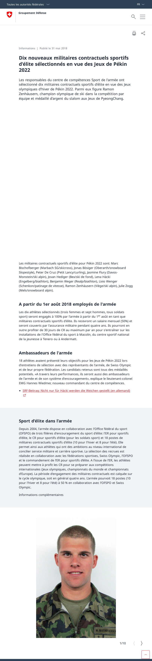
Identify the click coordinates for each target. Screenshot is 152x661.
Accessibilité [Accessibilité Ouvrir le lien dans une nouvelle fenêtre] (75, 655)
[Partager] (143, 33)
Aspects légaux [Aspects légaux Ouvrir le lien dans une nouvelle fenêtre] (15, 655)
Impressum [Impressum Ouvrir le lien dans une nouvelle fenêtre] (60, 655)
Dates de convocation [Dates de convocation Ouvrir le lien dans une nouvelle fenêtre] (38, 634)
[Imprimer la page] (134, 33)
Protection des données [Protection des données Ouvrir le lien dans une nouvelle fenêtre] (38, 655)
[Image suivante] (141, 504)
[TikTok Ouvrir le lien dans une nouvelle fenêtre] (17, 591)
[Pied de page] (76, 655)
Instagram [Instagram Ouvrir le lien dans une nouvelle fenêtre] (16, 579)
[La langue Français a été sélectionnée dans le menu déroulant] (140, 4)
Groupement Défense (32, 13)
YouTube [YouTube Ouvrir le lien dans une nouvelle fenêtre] (38, 579)
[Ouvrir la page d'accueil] (26, 17)
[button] (146, 570)
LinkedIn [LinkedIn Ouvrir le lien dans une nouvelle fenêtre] (59, 579)
